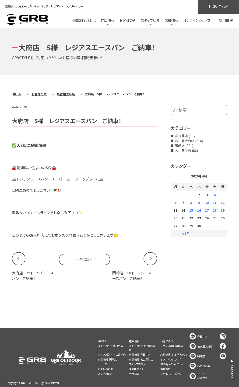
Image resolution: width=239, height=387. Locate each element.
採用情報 (226, 20)
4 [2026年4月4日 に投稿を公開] (215, 194)
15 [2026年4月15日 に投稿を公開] (191, 210)
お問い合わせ (218, 6)
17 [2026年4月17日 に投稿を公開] (207, 210)
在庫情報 (108, 20)
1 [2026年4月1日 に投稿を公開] (191, 194)
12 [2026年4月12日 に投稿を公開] (223, 202)
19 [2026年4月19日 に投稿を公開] (223, 210)
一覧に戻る (84, 259)
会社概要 (134, 374)
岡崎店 (180, 145)
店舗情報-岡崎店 (107, 359)
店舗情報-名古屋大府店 (173, 354)
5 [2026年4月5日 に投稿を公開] (223, 194)
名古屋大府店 (66, 94)
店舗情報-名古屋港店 (141, 359)
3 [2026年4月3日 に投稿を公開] (207, 194)
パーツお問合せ (202, 375)
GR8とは (103, 341)
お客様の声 (127, 20)
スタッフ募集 (105, 374)
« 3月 (186, 233)
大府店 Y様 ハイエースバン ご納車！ (32, 275)
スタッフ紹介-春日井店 (110, 346)
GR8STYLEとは (84, 20)
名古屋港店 (183, 150)
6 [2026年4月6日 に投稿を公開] (175, 202)
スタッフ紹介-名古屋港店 (112, 354)
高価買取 (165, 369)
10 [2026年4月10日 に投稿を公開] (207, 202)
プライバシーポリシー (172, 374)
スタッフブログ (137, 364)
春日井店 (181, 135)
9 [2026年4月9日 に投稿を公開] (199, 202)
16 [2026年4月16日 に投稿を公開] (199, 210)
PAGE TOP (231, 372)
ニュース (102, 364)
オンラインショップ (197, 20)
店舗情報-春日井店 (140, 354)
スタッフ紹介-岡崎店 (171, 346)
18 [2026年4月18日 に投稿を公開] (215, 210)
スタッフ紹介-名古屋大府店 (143, 348)
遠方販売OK (136, 369)
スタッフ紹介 (150, 20)
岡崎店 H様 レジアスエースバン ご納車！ (133, 275)
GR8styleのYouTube (171, 364)
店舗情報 (172, 20)
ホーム (17, 94)
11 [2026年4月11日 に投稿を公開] (215, 202)
